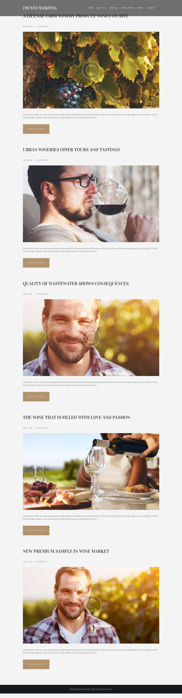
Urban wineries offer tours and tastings (76, 150)
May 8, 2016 (27, 161)
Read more (37, 129)
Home (90, 8)
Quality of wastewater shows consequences (81, 285)
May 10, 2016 (28, 26)
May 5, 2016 (27, 430)
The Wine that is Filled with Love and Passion (82, 420)
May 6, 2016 (27, 296)
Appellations (127, 8)
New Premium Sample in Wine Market (70, 555)
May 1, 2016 (27, 565)
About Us (101, 8)
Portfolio (113, 8)
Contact (151, 8)
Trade (140, 8)
